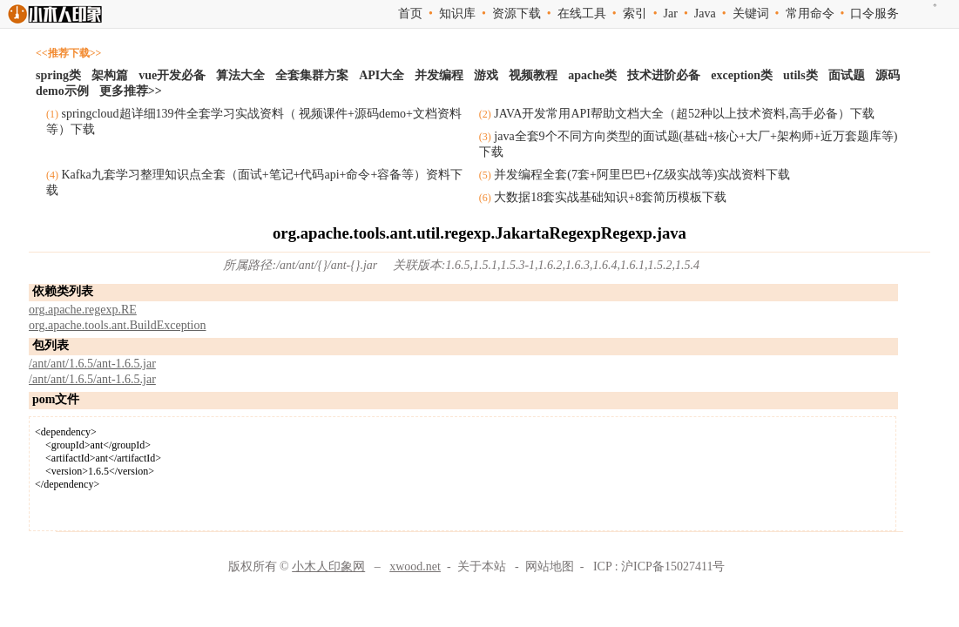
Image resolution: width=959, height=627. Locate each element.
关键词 (751, 13)
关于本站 (481, 566)
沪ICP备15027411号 (673, 566)
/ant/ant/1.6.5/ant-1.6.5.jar (92, 363)
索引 (635, 13)
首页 (410, 13)
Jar (671, 13)
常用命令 (810, 13)
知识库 (457, 13)
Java (705, 13)
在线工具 (581, 13)
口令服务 (874, 13)
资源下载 (516, 13)
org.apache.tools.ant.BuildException (117, 325)
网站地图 (549, 566)
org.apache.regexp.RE (83, 309)
